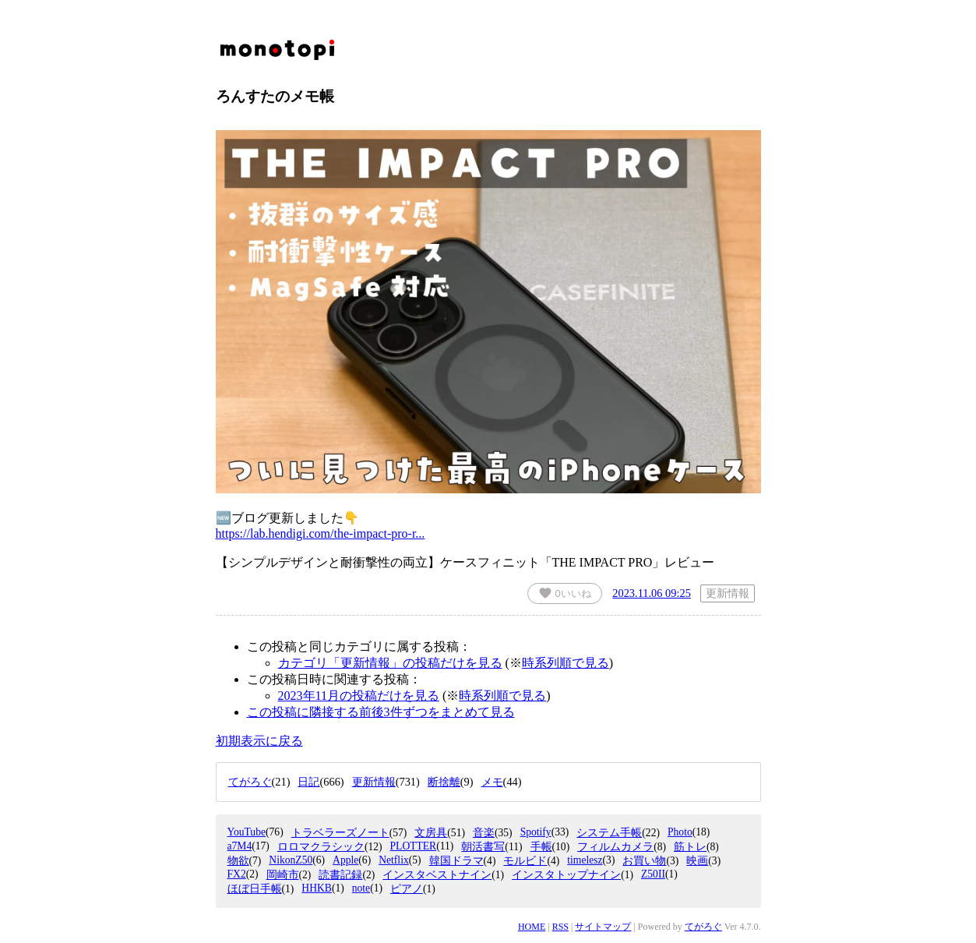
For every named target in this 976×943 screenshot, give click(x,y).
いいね (564, 593)
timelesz (584, 860)
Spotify (535, 832)
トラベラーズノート (340, 833)
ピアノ (406, 889)
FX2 (236, 874)
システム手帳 (609, 833)
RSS (560, 926)
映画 (697, 861)
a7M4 (239, 846)
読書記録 (340, 875)
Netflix (394, 860)
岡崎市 (282, 875)
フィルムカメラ (615, 847)
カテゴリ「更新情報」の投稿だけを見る (390, 662)
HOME (531, 926)
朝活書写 (483, 847)
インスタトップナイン (566, 875)
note (361, 888)
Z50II (653, 874)
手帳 (541, 847)
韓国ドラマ (456, 861)
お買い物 (644, 861)
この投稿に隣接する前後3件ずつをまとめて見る (381, 712)
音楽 (484, 833)
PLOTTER (413, 846)
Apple (345, 860)
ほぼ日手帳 (254, 889)
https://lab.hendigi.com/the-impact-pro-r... (320, 533)
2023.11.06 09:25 (651, 593)
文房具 (430, 833)
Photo (680, 832)
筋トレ (690, 847)
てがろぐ (703, 926)
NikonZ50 (290, 860)
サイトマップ (603, 926)
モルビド (525, 861)
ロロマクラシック (321, 847)
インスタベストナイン (437, 875)
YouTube (246, 832)
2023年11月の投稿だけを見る (358, 695)
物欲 (238, 861)
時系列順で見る (565, 662)
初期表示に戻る (259, 740)
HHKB (316, 888)
